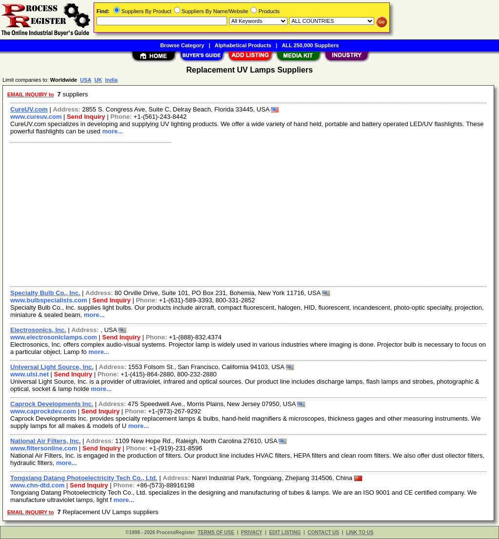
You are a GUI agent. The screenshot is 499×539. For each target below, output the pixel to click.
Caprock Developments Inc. (52, 404)
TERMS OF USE (216, 532)
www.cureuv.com (35, 116)
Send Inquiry (86, 116)
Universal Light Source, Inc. (52, 367)
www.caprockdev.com (43, 411)
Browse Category (182, 45)
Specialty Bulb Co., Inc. (45, 293)
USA (85, 80)
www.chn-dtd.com (37, 485)
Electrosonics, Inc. (38, 330)
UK (98, 80)
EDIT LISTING (285, 532)
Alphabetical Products (243, 45)
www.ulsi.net (29, 374)
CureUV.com (29, 109)
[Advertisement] (248, 213)
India (111, 80)
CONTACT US (323, 532)
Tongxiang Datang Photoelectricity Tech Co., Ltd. (83, 478)
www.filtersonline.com (43, 448)
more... (112, 131)
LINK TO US (359, 532)
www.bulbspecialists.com (48, 300)
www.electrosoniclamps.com (53, 337)
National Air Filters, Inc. (45, 441)
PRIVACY (252, 532)
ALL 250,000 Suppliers (310, 45)
